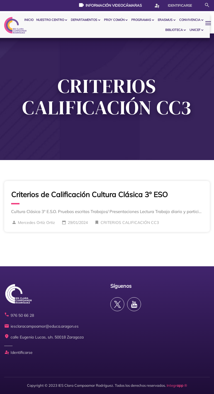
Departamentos (84, 20)
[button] (209, 23)
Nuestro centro (50, 20)
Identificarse (173, 5)
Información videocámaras (110, 5)
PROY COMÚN (114, 20)
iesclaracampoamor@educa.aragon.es (41, 326)
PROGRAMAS (141, 20)
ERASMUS (165, 20)
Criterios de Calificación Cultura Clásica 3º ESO (89, 194)
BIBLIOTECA (174, 30)
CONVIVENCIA (189, 20)
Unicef (194, 30)
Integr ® (177, 385)
